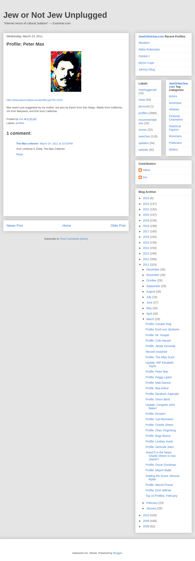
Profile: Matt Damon (158, 382)
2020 (146, 214)
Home (67, 225)
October (151, 280)
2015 (146, 242)
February (152, 502)
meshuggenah (148, 89)
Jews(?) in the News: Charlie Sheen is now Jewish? (161, 456)
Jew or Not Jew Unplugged (55, 15)
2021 (146, 209)
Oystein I (144, 56)
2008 (146, 526)
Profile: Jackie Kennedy (160, 346)
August (151, 291)
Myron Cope (146, 62)
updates (144, 143)
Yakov (146, 170)
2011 (146, 264)
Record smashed (156, 351)
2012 (146, 259)
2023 (146, 198)
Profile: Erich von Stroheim (162, 329)
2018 (146, 226)
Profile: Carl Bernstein (159, 419)
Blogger (117, 553)
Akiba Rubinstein (149, 49)
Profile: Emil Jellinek (158, 490)
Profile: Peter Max (157, 371)
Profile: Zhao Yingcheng (161, 430)
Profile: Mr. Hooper (157, 335)
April (149, 313)
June (149, 302)
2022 (146, 203)
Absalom (144, 42)
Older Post (118, 225)
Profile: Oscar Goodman (161, 464)
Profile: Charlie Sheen (159, 424)
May (149, 308)
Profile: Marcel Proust (159, 484)
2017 (146, 231)
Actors (173, 96)
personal (144, 106)
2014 (146, 248)
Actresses (175, 103)
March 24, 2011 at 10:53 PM (56, 143)
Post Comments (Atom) (74, 238)
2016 (146, 236)
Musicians (175, 136)
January (151, 508)
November (153, 275)
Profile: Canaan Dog (158, 324)
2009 (146, 521)
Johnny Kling (147, 69)
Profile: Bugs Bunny (158, 435)
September (153, 286)
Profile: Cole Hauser (158, 340)
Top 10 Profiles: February (161, 495)
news (142, 99)
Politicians (175, 142)
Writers (173, 149)
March (150, 319)
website (143, 149)
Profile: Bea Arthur (157, 388)
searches (144, 136)
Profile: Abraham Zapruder (162, 393)
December (153, 269)
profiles (20, 123)
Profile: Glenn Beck (158, 399)
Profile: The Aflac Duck (160, 357)
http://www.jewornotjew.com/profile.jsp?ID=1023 (34, 100)
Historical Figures (175, 128)
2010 (146, 515)
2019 (146, 220)
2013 (146, 253)
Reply (19, 154)
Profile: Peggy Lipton (159, 377)
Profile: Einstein (155, 413)
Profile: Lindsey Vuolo (159, 441)
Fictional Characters (176, 117)
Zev (145, 177)
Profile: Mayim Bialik (158, 470)
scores (143, 129)
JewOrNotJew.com (151, 36)
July (149, 297)
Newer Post (14, 225)
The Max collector (27, 143)
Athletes (174, 109)
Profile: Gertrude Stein (160, 447)
